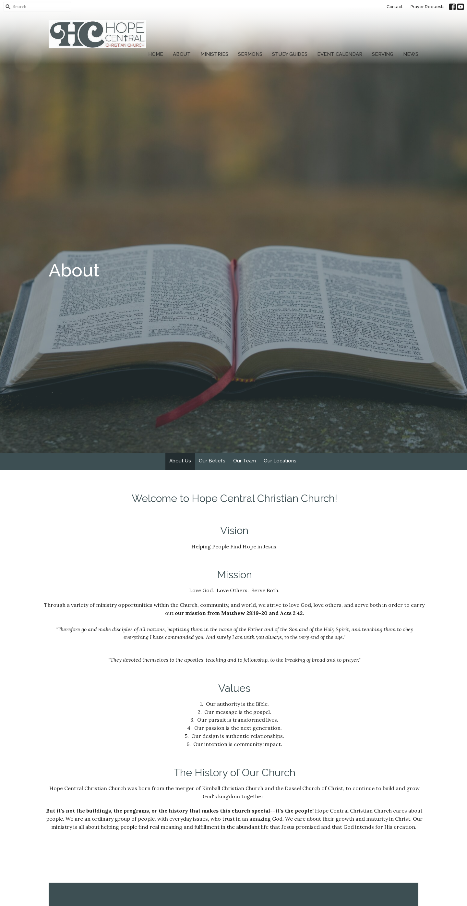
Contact (394, 6)
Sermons (250, 54)
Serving (382, 54)
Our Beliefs (212, 461)
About (182, 54)
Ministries (214, 54)
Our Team (244, 461)
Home (155, 54)
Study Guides (289, 54)
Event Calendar (339, 54)
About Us (180, 461)
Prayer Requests (427, 6)
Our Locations (280, 461)
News (410, 54)
